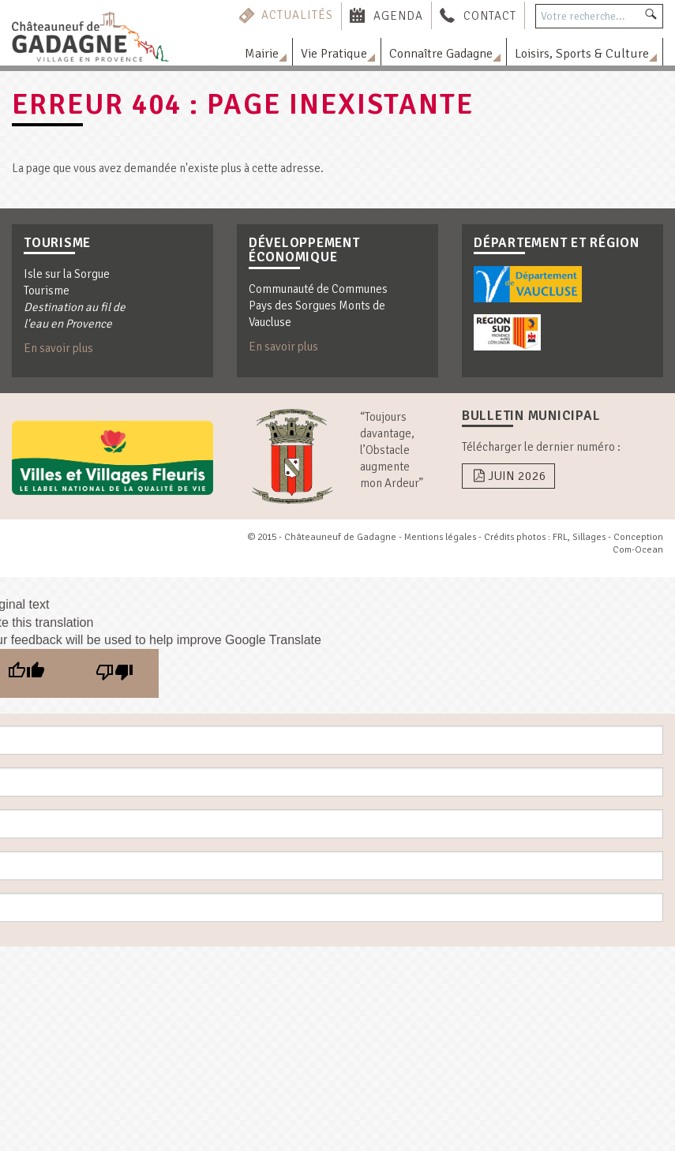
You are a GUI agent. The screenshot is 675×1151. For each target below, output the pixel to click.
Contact (489, 15)
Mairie (262, 54)
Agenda (398, 15)
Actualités (297, 15)
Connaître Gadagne (441, 54)
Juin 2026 (508, 476)
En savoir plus (58, 348)
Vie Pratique (334, 54)
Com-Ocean (638, 550)
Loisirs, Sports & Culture (582, 54)
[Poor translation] (114, 673)
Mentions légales (440, 537)
